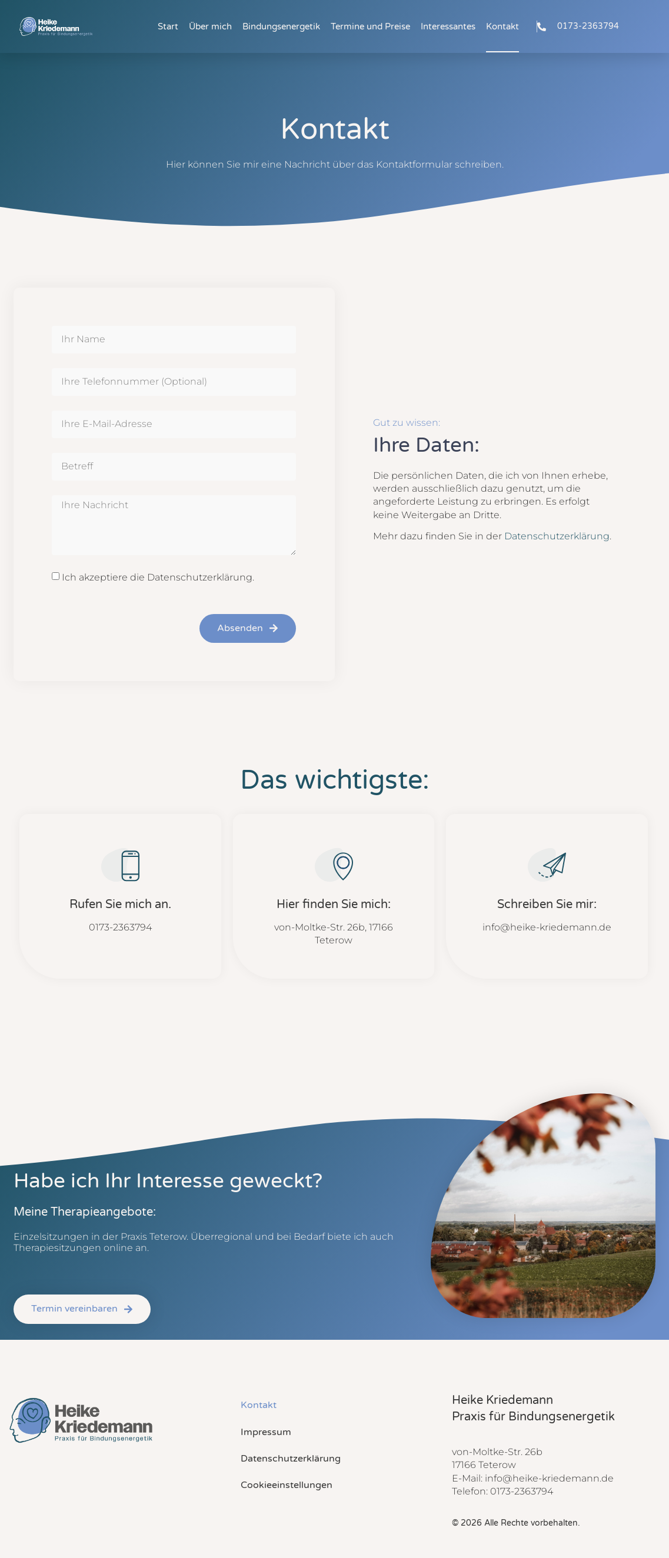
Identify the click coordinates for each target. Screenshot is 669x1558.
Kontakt (502, 26)
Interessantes (448, 26)
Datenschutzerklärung (557, 536)
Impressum (266, 1432)
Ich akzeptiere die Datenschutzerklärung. (158, 576)
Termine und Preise (370, 26)
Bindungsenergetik (281, 26)
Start (168, 26)
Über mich (210, 26)
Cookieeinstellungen (286, 1485)
